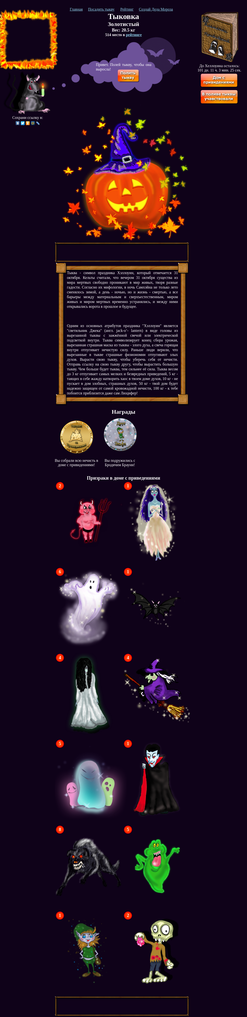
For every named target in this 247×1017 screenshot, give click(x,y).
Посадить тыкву (101, 9)
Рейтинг (127, 9)
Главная (76, 9)
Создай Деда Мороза (156, 9)
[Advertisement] (28, 40)
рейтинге (134, 35)
